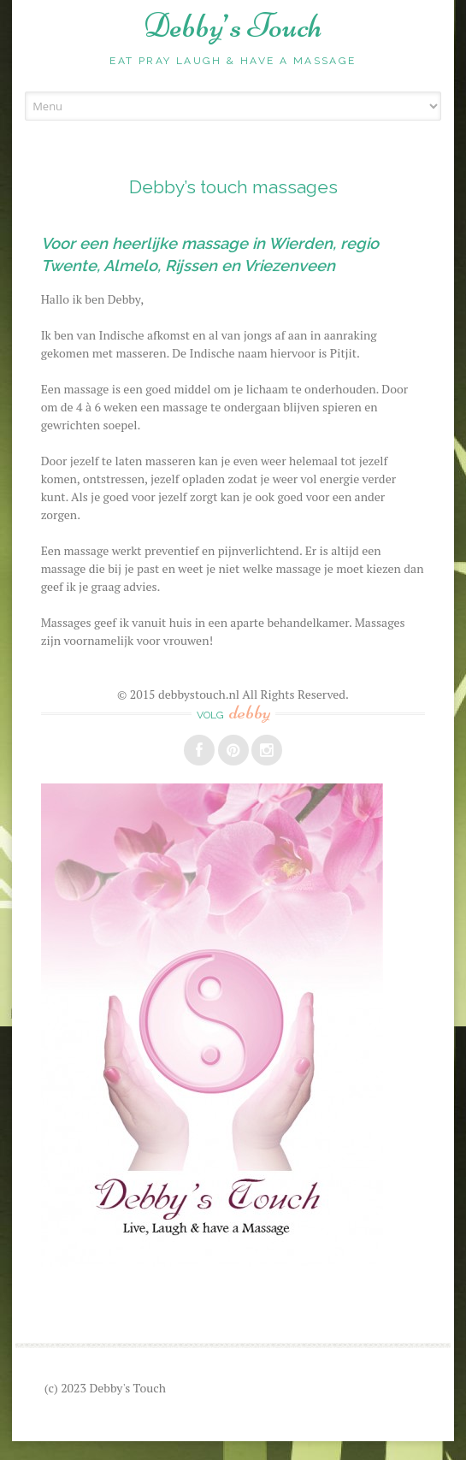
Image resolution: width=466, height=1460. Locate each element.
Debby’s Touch (233, 25)
